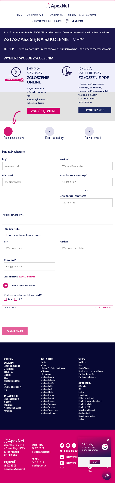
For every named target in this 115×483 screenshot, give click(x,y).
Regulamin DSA (84, 407)
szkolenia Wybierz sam (49, 410)
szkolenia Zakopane (48, 413)
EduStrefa (74, 21)
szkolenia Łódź (46, 389)
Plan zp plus (8, 410)
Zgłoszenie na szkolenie (21, 32)
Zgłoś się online (41, 111)
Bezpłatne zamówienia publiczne (90, 370)
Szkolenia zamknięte (89, 15)
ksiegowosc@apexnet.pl (14, 469)
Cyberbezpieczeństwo (12, 380)
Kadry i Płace (9, 368)
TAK (10, 299)
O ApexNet (82, 386)
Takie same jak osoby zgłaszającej (24, 234)
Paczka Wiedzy (84, 367)
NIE (20, 299)
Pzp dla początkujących (87, 377)
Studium (72, 15)
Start (6, 32)
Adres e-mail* (8, 175)
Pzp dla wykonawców (86, 373)
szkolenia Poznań (47, 398)
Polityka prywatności (86, 398)
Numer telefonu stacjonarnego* (73, 175)
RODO (6, 377)
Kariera (81, 392)
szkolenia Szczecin (48, 401)
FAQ (79, 389)
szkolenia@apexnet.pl (41, 451)
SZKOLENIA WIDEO (57, 15)
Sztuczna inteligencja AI (12, 386)
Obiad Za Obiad (84, 413)
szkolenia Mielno (47, 392)
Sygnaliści (7, 374)
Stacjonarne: (46, 373)
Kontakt (58, 21)
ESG (5, 389)
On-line (43, 361)
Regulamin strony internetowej (89, 401)
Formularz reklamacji (86, 410)
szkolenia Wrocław (48, 407)
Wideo (43, 364)
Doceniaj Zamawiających (87, 416)
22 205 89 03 (10, 465)
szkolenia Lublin (47, 386)
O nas (20, 15)
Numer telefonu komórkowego (73, 196)
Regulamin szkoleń (85, 404)
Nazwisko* (64, 159)
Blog (80, 364)
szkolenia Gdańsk (47, 377)
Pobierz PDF (95, 110)
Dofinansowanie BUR (41, 21)
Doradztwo (8, 401)
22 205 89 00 (38, 448)
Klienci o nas (83, 395)
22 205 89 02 (38, 462)
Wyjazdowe (45, 370)
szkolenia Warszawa (48, 404)
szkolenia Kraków (47, 383)
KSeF (5, 383)
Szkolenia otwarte (37, 15)
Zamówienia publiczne (12, 365)
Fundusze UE (8, 371)
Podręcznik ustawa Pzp (12, 407)
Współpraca (8, 404)
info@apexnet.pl (39, 465)
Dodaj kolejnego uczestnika (19, 285)
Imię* (4, 159)
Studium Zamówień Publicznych (53, 367)
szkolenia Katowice (48, 380)
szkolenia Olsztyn (47, 395)
